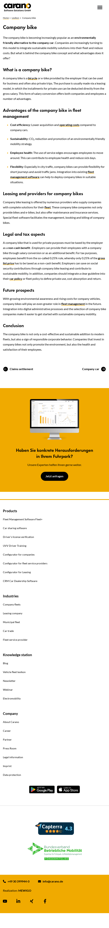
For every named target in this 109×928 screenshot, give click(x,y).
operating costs (69, 124)
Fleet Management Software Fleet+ (22, 519)
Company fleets (11, 604)
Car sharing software (15, 528)
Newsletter (9, 680)
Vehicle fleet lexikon (14, 672)
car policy (16, 278)
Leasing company (12, 613)
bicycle (32, 78)
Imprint (7, 766)
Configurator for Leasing (17, 572)
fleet (47, 207)
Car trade (8, 630)
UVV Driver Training (14, 545)
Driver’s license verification (18, 536)
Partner (7, 739)
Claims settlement (21, 369)
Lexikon (15, 18)
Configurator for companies (19, 554)
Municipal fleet (11, 622)
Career (7, 730)
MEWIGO (24, 890)
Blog (5, 663)
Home (6, 18)
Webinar (8, 689)
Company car (90, 369)
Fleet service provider (15, 639)
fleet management (73, 303)
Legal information (13, 757)
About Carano (11, 721)
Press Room (9, 748)
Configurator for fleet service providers (25, 563)
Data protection (12, 774)
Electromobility (12, 698)
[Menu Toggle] (99, 7)
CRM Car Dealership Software (20, 581)
